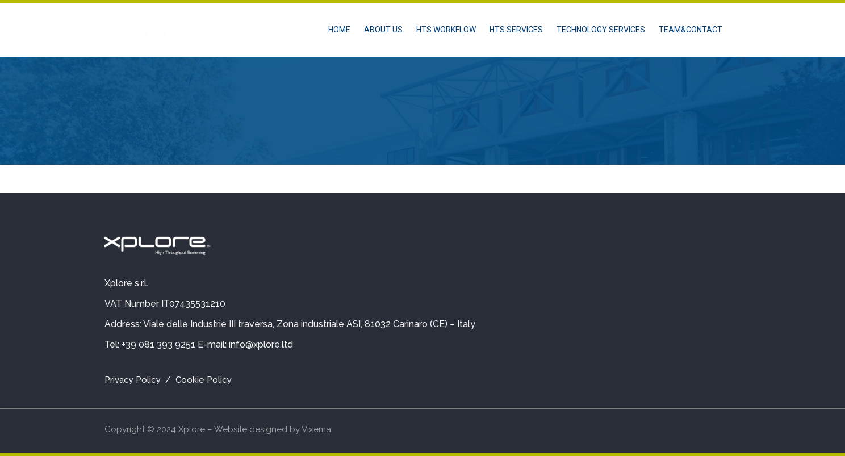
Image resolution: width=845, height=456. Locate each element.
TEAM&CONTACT (690, 29)
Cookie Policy (203, 380)
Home (339, 29)
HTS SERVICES (516, 29)
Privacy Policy (132, 380)
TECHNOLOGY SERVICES (601, 29)
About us (383, 29)
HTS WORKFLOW (446, 29)
